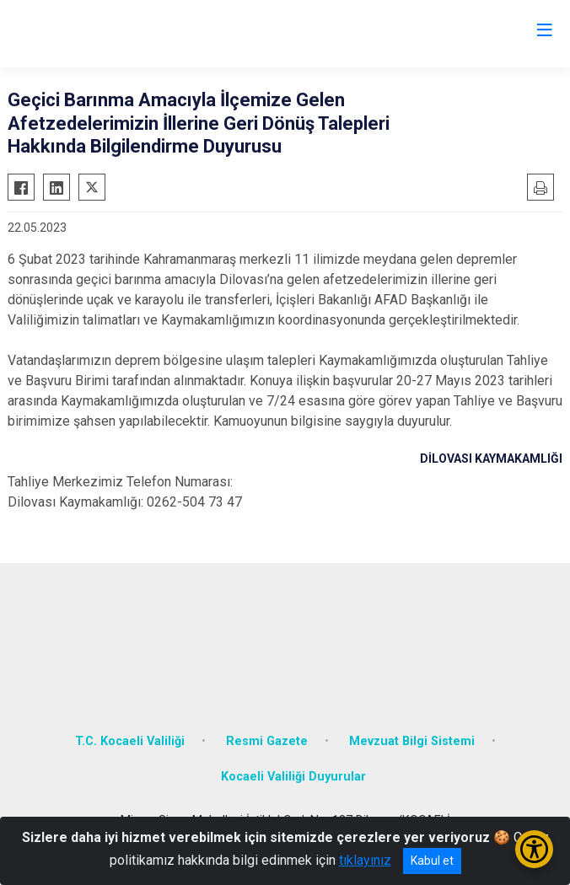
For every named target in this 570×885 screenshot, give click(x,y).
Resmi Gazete (267, 741)
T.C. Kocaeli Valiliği (130, 741)
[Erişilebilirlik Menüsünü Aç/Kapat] (534, 849)
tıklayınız (365, 860)
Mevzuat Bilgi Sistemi (412, 741)
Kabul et (432, 860)
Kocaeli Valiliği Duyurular (293, 777)
